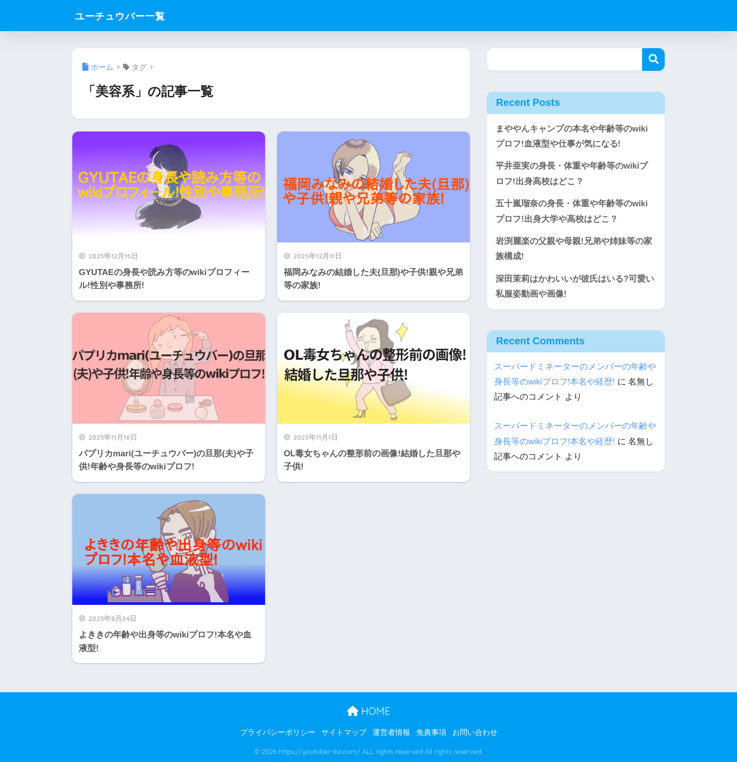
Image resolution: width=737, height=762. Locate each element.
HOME (368, 711)
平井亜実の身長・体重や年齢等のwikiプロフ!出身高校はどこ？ (572, 174)
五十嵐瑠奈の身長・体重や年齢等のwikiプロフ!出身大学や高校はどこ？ (572, 211)
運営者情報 (391, 732)
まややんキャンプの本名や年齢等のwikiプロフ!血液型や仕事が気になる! (572, 136)
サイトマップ (343, 732)
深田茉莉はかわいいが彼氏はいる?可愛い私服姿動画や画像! (575, 287)
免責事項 (431, 732)
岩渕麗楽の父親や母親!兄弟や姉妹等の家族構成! (574, 250)
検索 (653, 59)
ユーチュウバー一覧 (130, 15)
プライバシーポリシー (277, 732)
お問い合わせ (475, 732)
